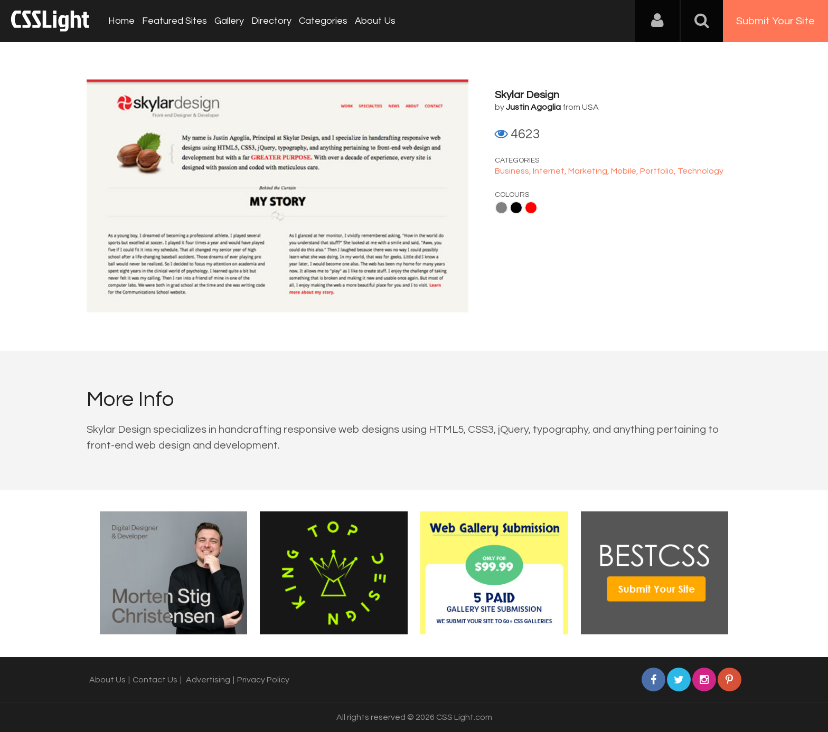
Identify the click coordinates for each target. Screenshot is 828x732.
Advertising (208, 680)
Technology (700, 171)
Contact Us (155, 680)
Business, (514, 171)
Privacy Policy (263, 680)
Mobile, (625, 171)
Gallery (229, 21)
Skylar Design (527, 95)
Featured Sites (174, 21)
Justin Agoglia (533, 107)
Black (516, 207)
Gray (501, 207)
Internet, (550, 171)
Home (121, 21)
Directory (271, 21)
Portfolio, (659, 171)
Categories (323, 21)
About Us (375, 21)
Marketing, (589, 171)
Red (531, 207)
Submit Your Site (775, 21)
